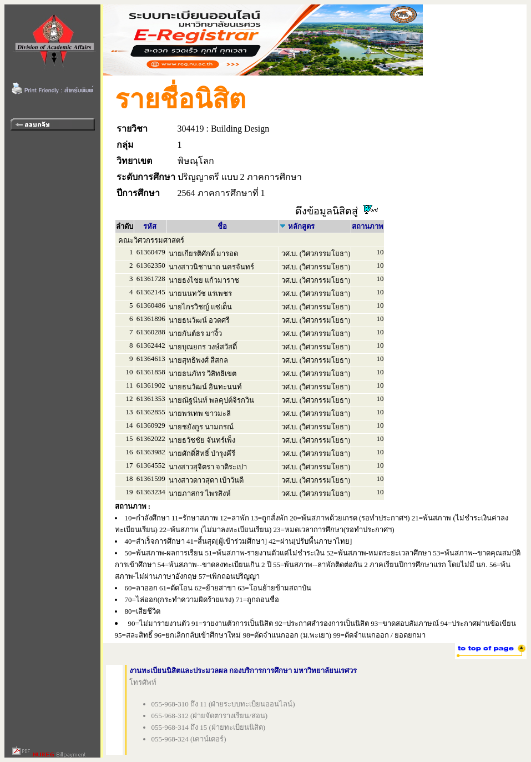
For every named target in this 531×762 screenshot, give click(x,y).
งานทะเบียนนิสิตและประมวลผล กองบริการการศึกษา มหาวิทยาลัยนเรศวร (243, 670)
